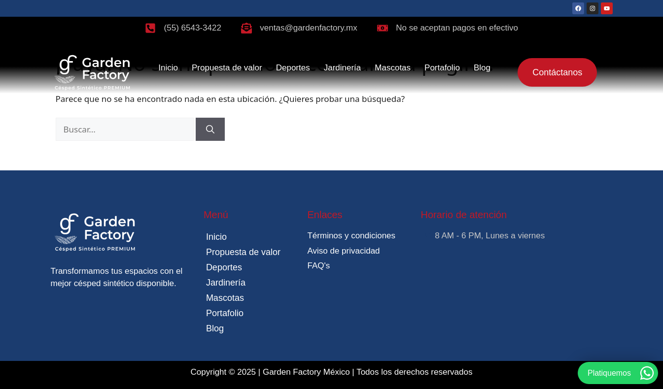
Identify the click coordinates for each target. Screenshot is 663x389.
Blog (482, 67)
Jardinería (342, 67)
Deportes (293, 67)
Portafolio (442, 67)
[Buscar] (210, 129)
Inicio (168, 67)
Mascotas (393, 67)
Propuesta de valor (227, 67)
